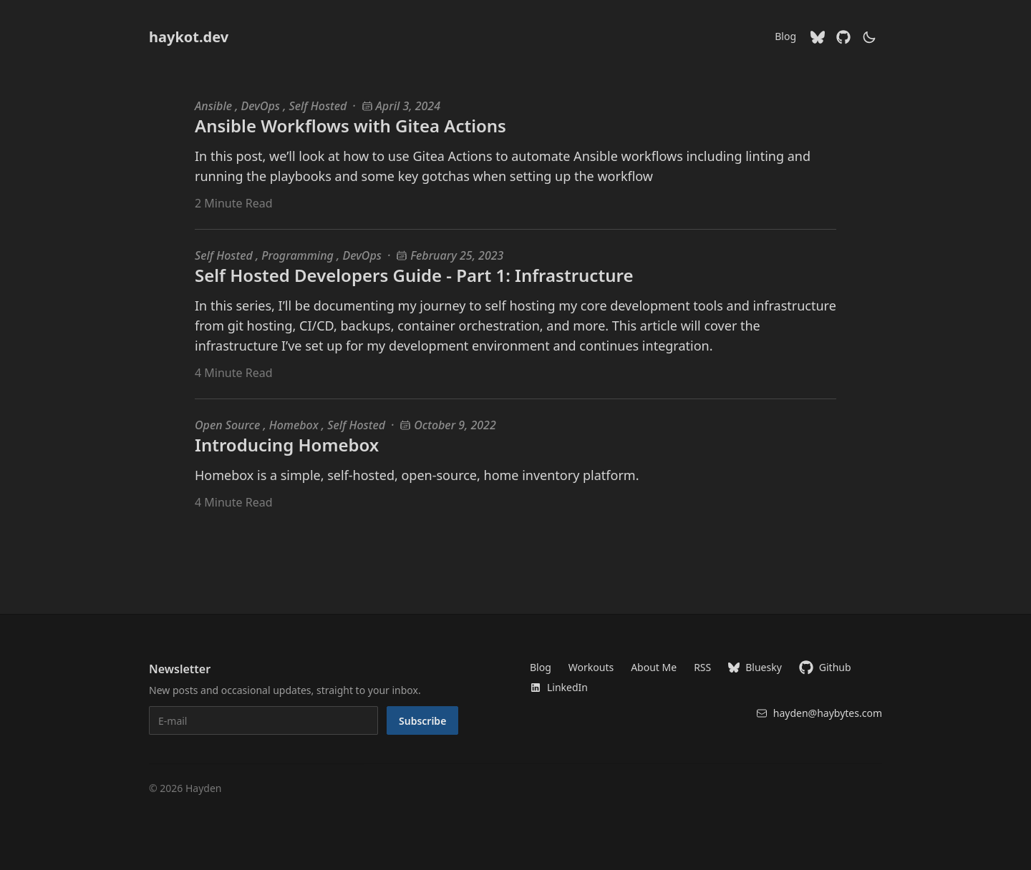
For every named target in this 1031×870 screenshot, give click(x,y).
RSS (702, 667)
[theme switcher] (869, 37)
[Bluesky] (818, 37)
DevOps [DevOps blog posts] (262, 106)
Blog (785, 36)
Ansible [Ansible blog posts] (215, 106)
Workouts (591, 667)
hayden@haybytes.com (819, 713)
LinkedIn (559, 687)
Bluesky (755, 667)
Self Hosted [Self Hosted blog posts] (318, 106)
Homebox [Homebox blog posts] (295, 425)
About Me (654, 667)
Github (825, 667)
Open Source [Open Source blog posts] (229, 425)
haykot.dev (188, 37)
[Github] (843, 37)
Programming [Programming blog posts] (299, 255)
